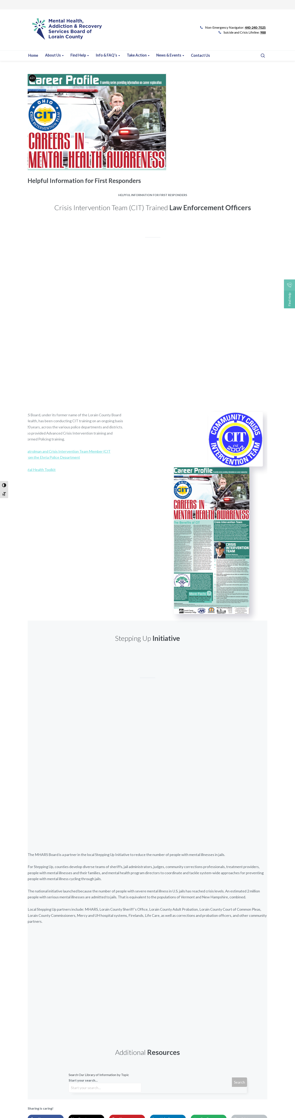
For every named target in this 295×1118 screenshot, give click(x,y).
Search (239, 1082)
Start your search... (105, 1085)
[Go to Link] (65, 31)
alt (32, 78)
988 (263, 32)
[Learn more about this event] (107, 55)
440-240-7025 (255, 27)
